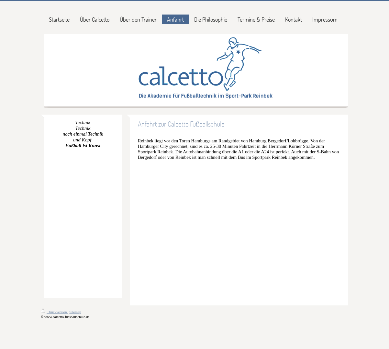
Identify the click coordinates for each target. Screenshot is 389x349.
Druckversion (54, 312)
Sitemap (75, 312)
